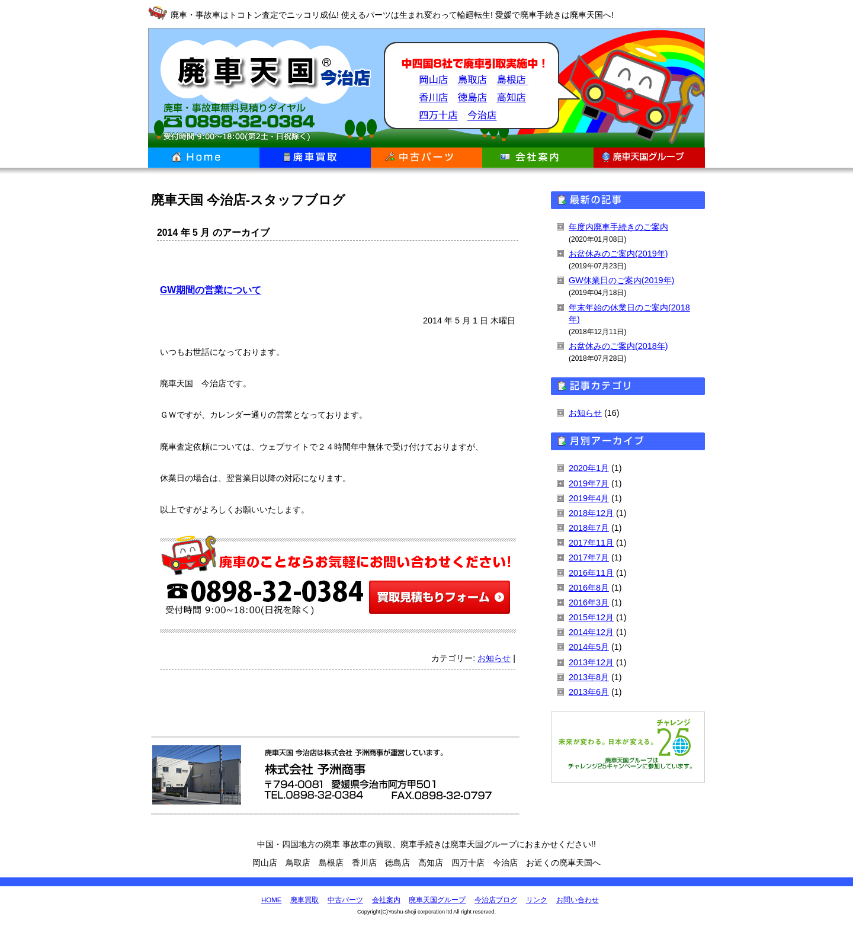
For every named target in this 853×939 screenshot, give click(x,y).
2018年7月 (589, 528)
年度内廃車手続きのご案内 (618, 227)
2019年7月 (589, 483)
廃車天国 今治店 (259, 88)
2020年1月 (589, 468)
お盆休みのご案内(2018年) (618, 346)
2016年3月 (589, 602)
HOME (271, 899)
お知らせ (494, 658)
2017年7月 (589, 557)
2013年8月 (589, 677)
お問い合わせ (577, 899)
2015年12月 (591, 617)
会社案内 (538, 158)
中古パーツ (426, 158)
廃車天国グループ (649, 158)
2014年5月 (589, 647)
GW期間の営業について (210, 290)
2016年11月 (591, 573)
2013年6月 (589, 692)
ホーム (203, 158)
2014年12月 (591, 632)
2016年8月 (589, 587)
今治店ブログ (495, 899)
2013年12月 (591, 662)
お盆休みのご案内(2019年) (618, 253)
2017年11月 (591, 542)
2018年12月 (591, 513)
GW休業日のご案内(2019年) (621, 280)
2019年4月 (589, 498)
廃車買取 (315, 158)
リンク (536, 899)
